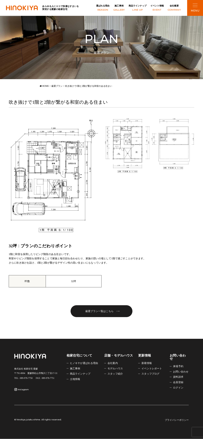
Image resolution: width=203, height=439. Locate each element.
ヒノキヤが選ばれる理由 (84, 363)
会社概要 (174, 8)
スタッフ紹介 (115, 374)
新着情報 (146, 363)
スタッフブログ (150, 374)
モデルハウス (115, 368)
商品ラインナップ (138, 8)
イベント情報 (157, 8)
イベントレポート (151, 368)
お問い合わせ (180, 371)
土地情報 (75, 379)
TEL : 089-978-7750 (23, 378)
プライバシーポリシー (177, 420)
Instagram (21, 389)
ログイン (178, 387)
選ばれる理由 (103, 8)
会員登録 (178, 382)
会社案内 (113, 363)
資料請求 (178, 377)
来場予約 (178, 366)
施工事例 (119, 8)
